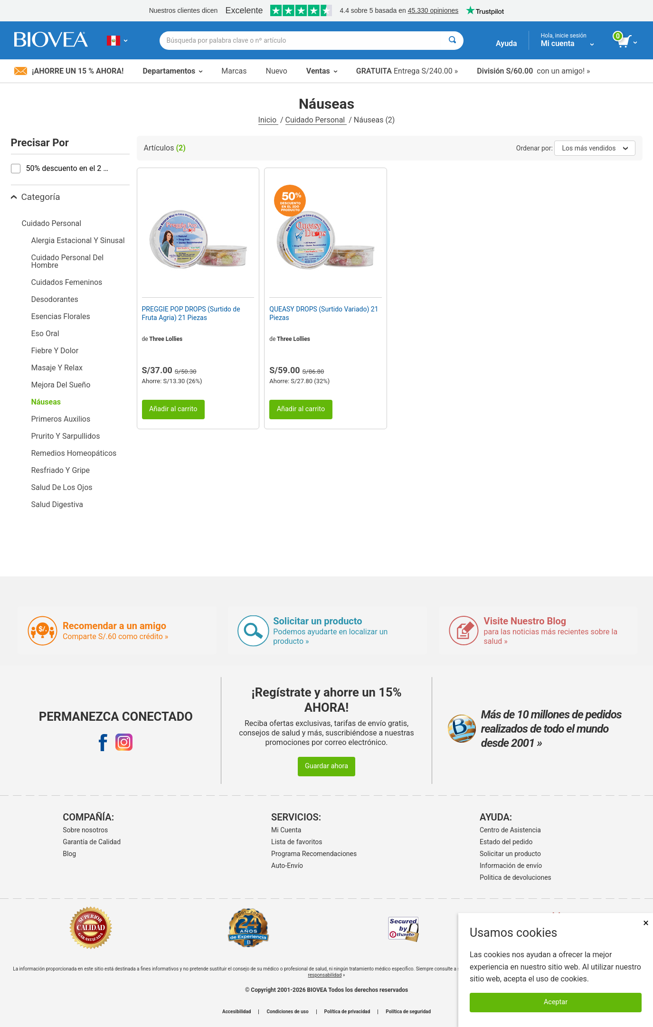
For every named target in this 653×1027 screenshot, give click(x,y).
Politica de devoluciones (515, 877)
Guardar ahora (326, 766)
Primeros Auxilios (61, 419)
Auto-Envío (287, 865)
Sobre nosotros (85, 830)
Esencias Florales (60, 316)
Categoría (35, 196)
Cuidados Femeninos (67, 282)
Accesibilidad (236, 1011)
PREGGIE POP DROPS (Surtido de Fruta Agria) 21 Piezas (191, 313)
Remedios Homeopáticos (74, 453)
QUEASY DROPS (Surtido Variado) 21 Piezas (323, 313)
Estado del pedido (506, 842)
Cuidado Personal (316, 119)
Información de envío (511, 865)
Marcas (233, 70)
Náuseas (46, 401)
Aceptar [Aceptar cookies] (556, 1002)
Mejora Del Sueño (61, 384)
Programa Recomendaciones (314, 853)
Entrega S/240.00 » (407, 70)
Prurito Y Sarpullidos (65, 436)
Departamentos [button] (172, 70)
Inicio (268, 119)
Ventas (321, 70)
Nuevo (276, 70)
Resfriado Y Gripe (60, 470)
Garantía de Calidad (92, 842)
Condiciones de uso (287, 1011)
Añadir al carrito (173, 409)
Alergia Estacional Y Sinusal (78, 240)
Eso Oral (45, 333)
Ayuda (506, 43)
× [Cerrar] (646, 923)
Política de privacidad (347, 1011)
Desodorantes (54, 299)
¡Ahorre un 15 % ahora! (68, 70)
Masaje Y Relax (57, 367)
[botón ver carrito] (628, 42)
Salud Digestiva (57, 504)
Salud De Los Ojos (62, 487)
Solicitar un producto (510, 853)
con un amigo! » (533, 70)
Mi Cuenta (286, 830)
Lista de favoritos (296, 842)
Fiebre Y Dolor (55, 350)
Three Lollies (165, 339)
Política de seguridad (408, 1011)
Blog (69, 853)
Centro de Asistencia (510, 830)
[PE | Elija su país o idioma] (117, 40)
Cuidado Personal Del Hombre (67, 261)
